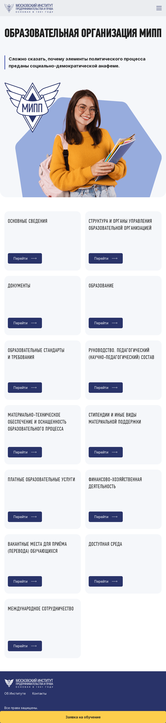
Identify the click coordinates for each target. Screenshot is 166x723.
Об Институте (15, 693)
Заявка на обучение (83, 717)
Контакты (39, 693)
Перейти (20, 258)
